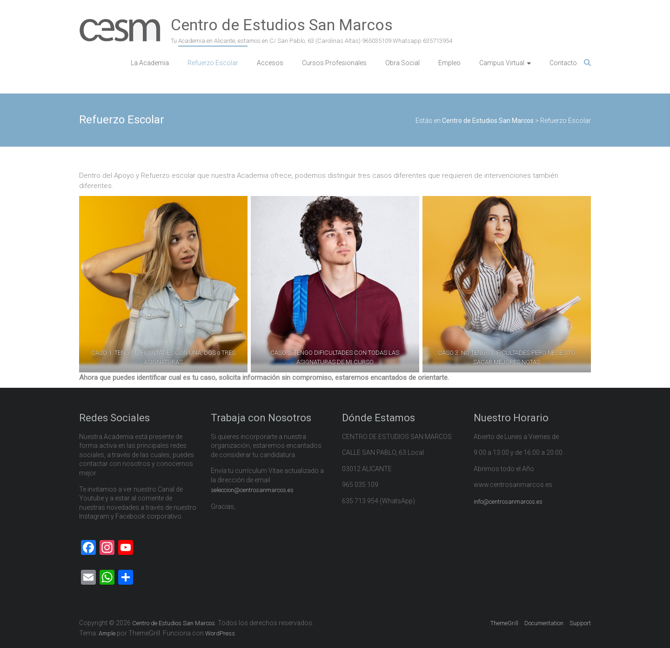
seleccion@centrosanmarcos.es (252, 489)
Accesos (270, 63)
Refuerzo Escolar (213, 63)
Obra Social (402, 63)
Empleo (449, 63)
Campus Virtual (501, 63)
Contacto (563, 63)
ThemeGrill (504, 623)
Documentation (543, 623)
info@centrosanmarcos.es (508, 501)
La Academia (150, 63)
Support (580, 623)
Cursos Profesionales (334, 63)
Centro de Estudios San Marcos (282, 24)
